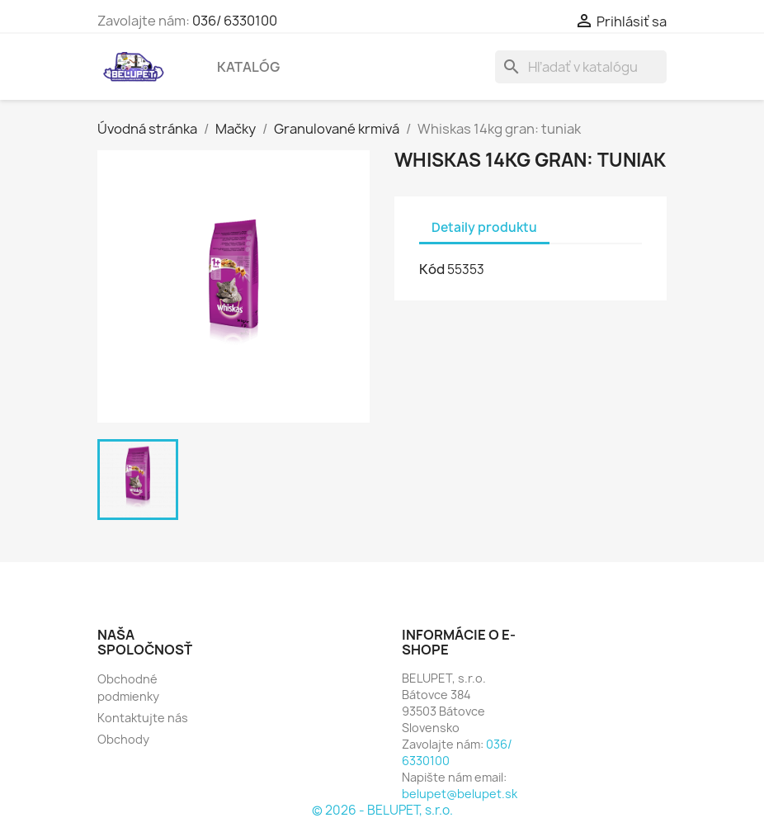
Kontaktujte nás (142, 718)
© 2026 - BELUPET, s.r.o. (382, 810)
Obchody (123, 739)
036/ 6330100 (234, 21)
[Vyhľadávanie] (581, 66)
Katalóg (248, 67)
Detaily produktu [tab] (484, 227)
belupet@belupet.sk (459, 793)
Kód (432, 269)
